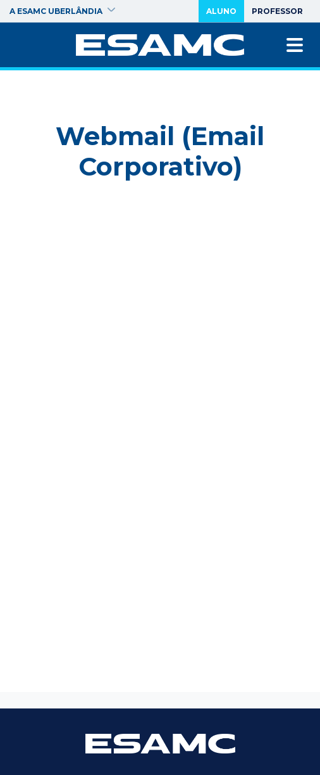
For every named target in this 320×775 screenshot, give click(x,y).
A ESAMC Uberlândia (62, 11)
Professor (277, 11)
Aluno (221, 11)
